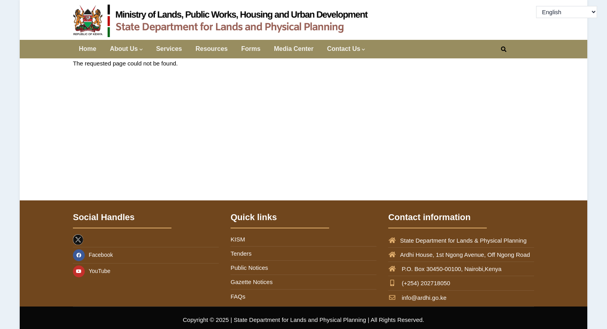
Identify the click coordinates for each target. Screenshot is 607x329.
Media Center (293, 48)
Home (87, 48)
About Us (126, 49)
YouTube (91, 271)
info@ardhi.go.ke (417, 297)
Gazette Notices (252, 282)
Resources (212, 48)
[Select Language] (566, 12)
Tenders (241, 253)
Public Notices (249, 267)
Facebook (93, 255)
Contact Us (346, 49)
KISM (238, 239)
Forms (251, 48)
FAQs (238, 296)
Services (169, 48)
